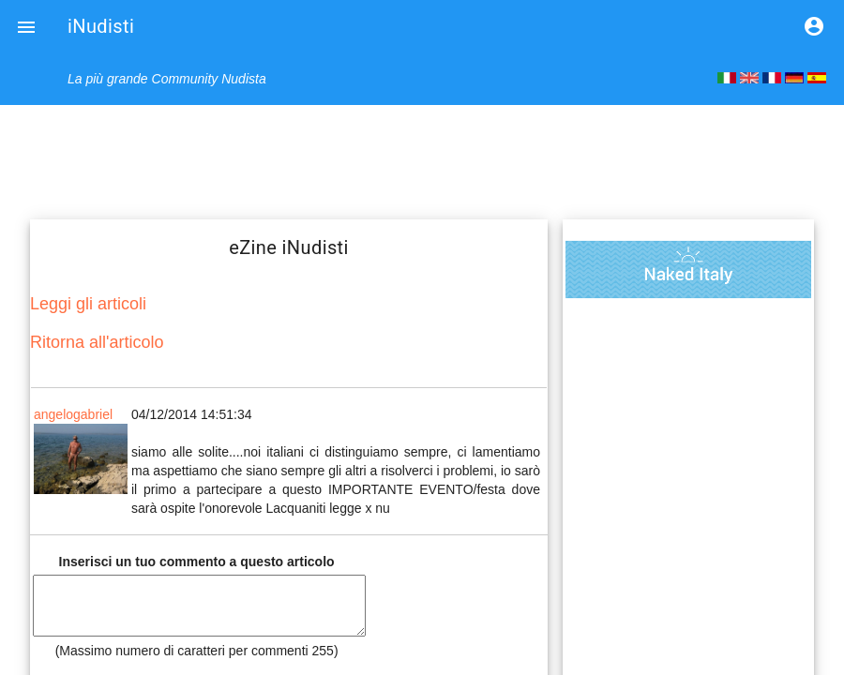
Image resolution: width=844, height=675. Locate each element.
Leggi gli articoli (88, 303)
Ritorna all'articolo (97, 342)
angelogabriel (73, 414)
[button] (26, 26)
